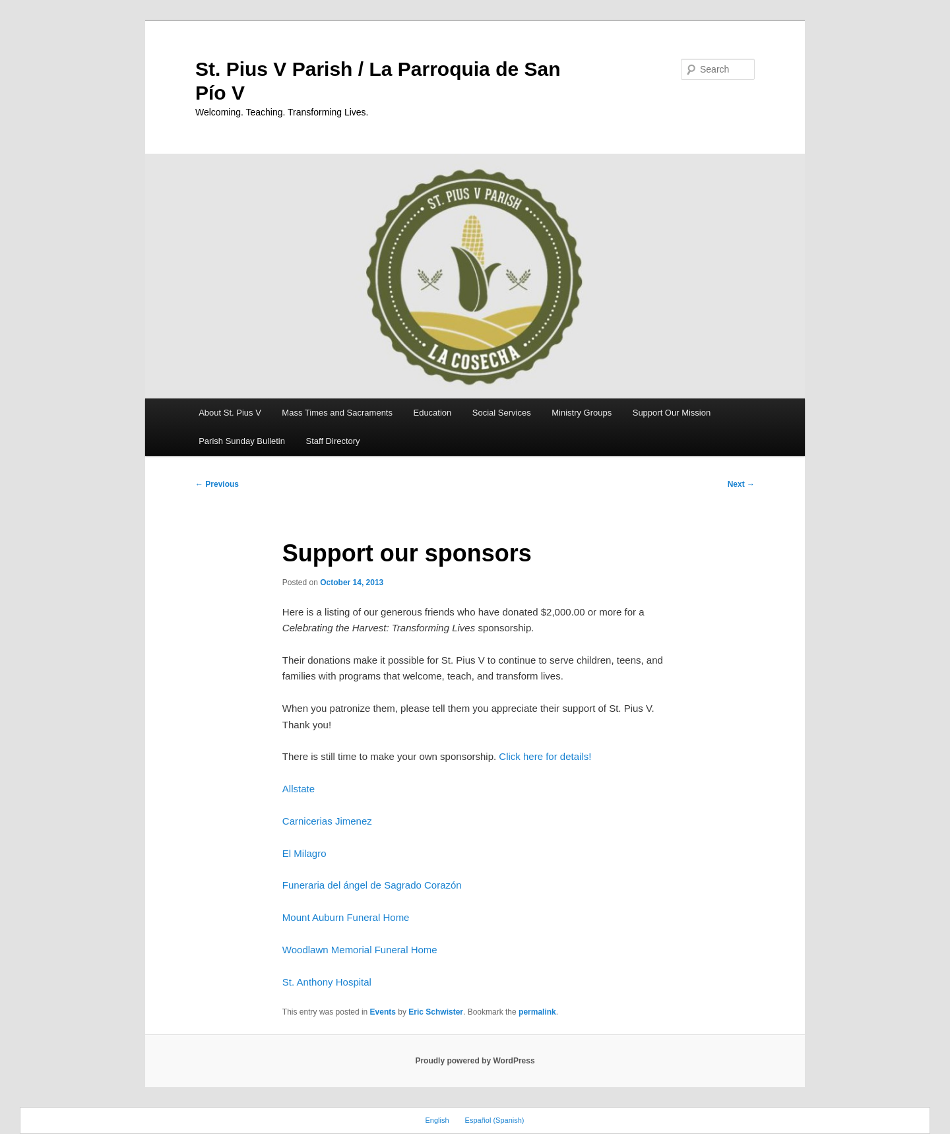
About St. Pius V (230, 413)
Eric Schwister (435, 1012)
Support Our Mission (672, 413)
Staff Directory (333, 441)
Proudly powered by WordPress (474, 1060)
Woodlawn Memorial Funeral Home (359, 949)
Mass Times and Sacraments (337, 413)
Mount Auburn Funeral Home (346, 917)
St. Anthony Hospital (326, 982)
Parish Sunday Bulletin (242, 441)
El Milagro (304, 853)
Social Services (501, 413)
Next (741, 484)
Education (432, 413)
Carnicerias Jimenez (327, 821)
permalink (537, 1012)
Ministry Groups (582, 413)
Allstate (298, 788)
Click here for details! (545, 756)
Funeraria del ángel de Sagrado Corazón (372, 885)
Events (383, 1012)
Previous (217, 484)
